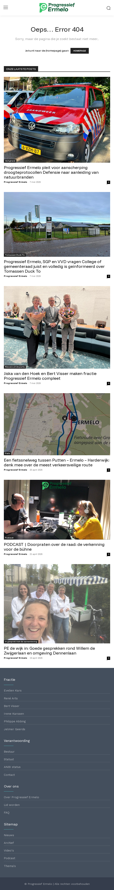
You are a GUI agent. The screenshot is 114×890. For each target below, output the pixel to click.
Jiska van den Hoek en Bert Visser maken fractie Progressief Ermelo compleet (50, 376)
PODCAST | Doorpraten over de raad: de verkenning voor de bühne (54, 547)
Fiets (7, 453)
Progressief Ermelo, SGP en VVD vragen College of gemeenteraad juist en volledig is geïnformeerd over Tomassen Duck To (54, 266)
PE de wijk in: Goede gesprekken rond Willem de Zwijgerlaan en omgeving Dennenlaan (49, 650)
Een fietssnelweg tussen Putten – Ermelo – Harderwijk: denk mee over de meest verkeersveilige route (56, 462)
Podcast (9, 537)
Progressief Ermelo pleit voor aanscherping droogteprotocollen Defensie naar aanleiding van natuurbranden (51, 172)
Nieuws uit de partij (15, 367)
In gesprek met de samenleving (21, 641)
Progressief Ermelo (15, 182)
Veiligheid (10, 161)
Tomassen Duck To (15, 255)
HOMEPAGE (79, 50)
